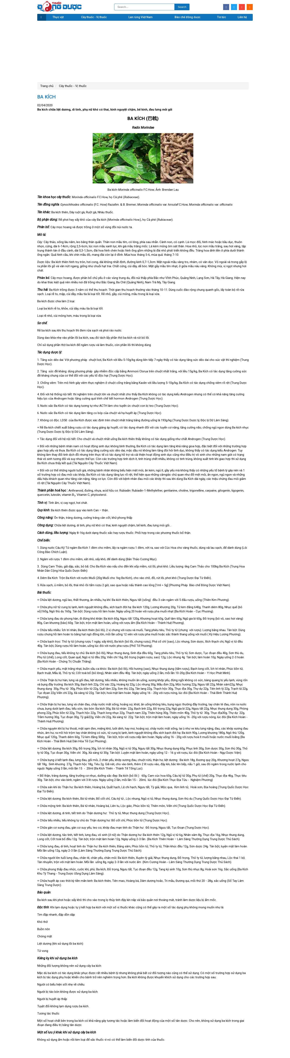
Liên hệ (242, 17)
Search (182, 6)
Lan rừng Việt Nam (140, 17)
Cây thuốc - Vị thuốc (94, 17)
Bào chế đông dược (187, 17)
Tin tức (221, 17)
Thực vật (58, 17)
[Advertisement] (145, 51)
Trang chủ (46, 86)
